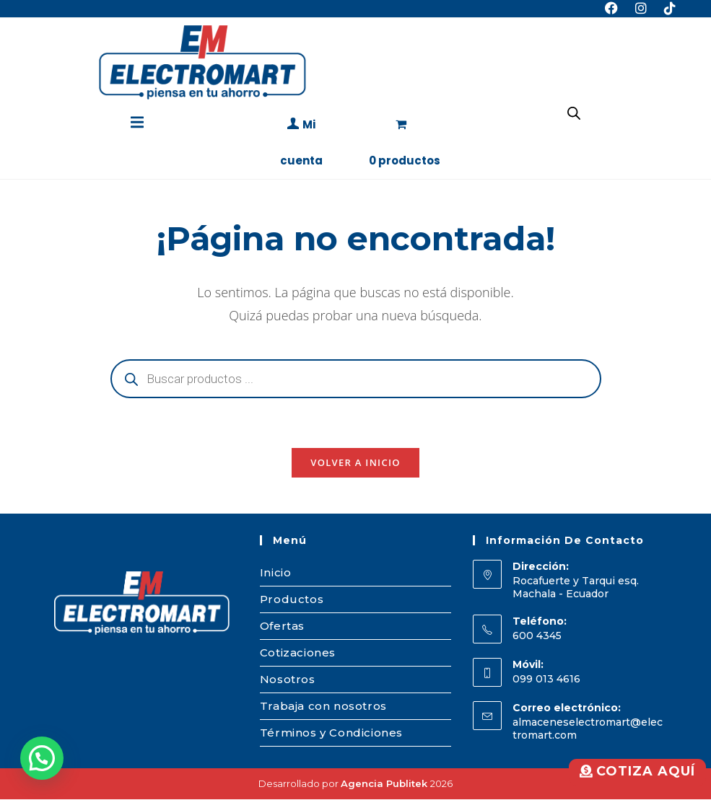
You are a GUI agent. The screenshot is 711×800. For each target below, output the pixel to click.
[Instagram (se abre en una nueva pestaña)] (641, 8)
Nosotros (287, 680)
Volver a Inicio (355, 463)
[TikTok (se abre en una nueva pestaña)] (665, 8)
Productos (291, 600)
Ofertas (282, 626)
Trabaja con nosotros (323, 706)
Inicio (276, 573)
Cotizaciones (298, 653)
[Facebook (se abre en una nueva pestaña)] (611, 8)
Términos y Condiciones (331, 733)
